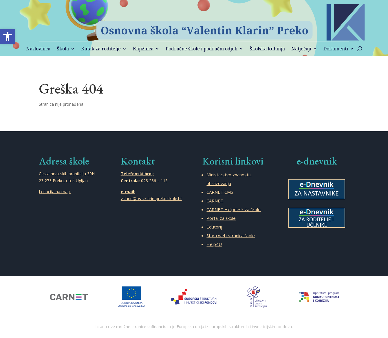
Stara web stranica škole (230, 235)
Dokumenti (335, 49)
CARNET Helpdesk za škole (233, 209)
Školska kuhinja (267, 49)
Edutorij (214, 227)
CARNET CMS (219, 192)
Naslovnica (38, 49)
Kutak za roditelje (101, 49)
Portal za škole (221, 218)
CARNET (214, 201)
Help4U (214, 244)
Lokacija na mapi (55, 191)
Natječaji (301, 49)
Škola (63, 49)
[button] (7, 36)
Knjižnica (143, 49)
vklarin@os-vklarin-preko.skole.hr (151, 198)
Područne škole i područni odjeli (201, 49)
